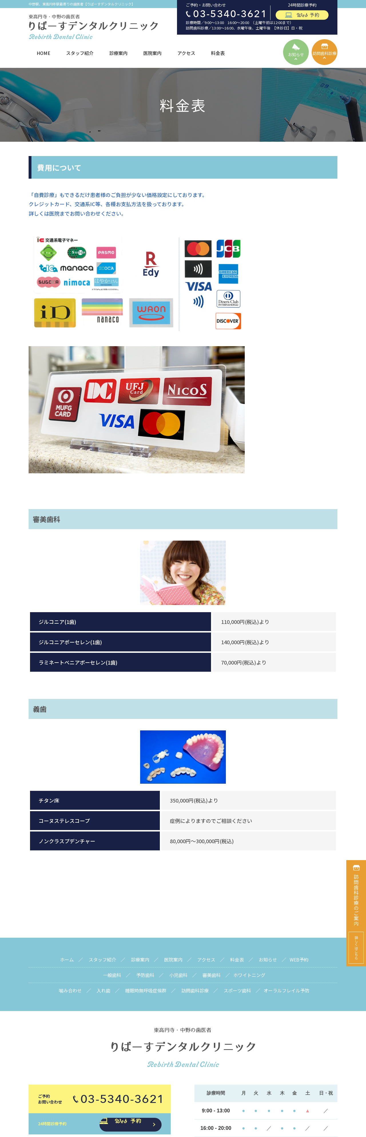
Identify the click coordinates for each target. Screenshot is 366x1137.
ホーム (67, 807)
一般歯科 (112, 822)
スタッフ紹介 (80, 53)
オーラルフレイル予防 (286, 838)
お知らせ (268, 807)
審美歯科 (211, 822)
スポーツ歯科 (237, 838)
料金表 (218, 53)
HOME (43, 53)
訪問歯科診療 (195, 838)
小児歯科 (178, 822)
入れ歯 (103, 838)
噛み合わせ (70, 838)
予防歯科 (145, 822)
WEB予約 (299, 807)
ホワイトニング (249, 822)
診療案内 (118, 53)
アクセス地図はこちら (266, 1050)
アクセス (186, 53)
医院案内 (152, 53)
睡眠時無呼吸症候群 (145, 838)
